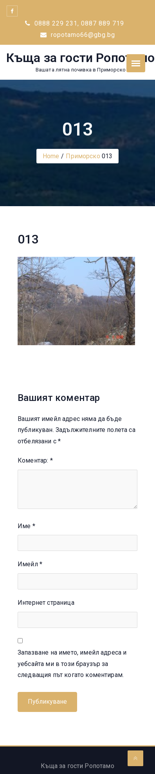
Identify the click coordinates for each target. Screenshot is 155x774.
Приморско (83, 156)
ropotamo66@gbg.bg (77, 34)
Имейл (30, 564)
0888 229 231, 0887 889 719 (74, 23)
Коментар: (35, 460)
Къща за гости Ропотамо (80, 57)
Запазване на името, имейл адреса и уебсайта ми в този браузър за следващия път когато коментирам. (72, 664)
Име (26, 526)
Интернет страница (46, 602)
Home (51, 156)
